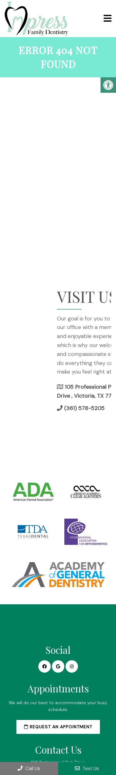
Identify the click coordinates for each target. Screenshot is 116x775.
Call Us (29, 768)
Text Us (87, 768)
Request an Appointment (58, 727)
